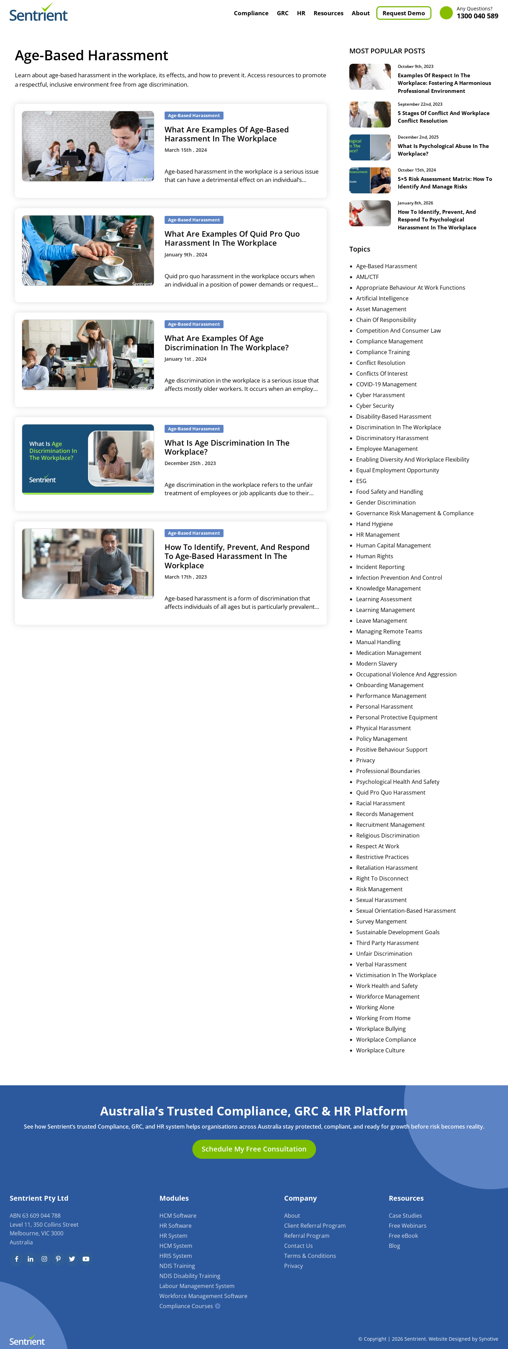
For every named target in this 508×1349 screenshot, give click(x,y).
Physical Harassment (383, 735)
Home (222, 12)
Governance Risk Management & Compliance (415, 521)
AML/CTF (367, 284)
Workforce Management (388, 1004)
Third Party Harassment (387, 950)
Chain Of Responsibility (386, 327)
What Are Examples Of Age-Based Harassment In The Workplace (227, 133)
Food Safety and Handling (389, 499)
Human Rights (374, 564)
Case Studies (405, 1215)
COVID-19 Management (386, 392)
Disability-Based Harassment (393, 424)
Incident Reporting (380, 574)
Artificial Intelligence (382, 306)
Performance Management (391, 703)
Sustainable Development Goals (398, 940)
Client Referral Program (315, 1225)
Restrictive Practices (382, 864)
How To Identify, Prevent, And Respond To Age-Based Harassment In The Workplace (237, 556)
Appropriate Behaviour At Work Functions (410, 295)
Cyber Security (375, 413)
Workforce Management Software (203, 1296)
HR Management (378, 542)
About (361, 13)
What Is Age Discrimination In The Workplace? (227, 447)
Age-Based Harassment (386, 274)
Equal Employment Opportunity (397, 478)
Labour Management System (197, 1286)
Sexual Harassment (381, 907)
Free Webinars (408, 1225)
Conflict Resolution (380, 370)
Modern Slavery (376, 671)
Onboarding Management (390, 693)
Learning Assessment (384, 607)
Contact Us (298, 1246)
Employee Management (387, 456)
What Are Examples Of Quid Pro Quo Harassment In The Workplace (232, 238)
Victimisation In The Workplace (396, 983)
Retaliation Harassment (387, 875)
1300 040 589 (477, 13)
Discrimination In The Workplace (398, 435)
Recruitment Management (390, 832)
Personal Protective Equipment (397, 725)
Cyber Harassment (380, 402)
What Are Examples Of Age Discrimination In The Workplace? (227, 342)
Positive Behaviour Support (392, 757)
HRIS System (175, 1256)
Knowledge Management (388, 596)
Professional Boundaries (388, 778)
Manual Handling (378, 650)
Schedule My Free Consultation (254, 1149)
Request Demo (404, 13)
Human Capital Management (393, 553)
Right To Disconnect (382, 886)
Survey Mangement (381, 929)
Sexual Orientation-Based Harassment (406, 918)
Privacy (365, 768)
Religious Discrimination (388, 843)
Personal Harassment (384, 714)
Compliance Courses (186, 1306)
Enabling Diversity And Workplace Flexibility (412, 467)
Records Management (385, 821)
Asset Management (381, 317)
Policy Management (382, 746)
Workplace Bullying (381, 1036)
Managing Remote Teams (389, 639)
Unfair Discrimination (384, 961)
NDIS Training (177, 1266)
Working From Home (383, 1026)
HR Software (175, 1225)
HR (301, 13)
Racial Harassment (380, 811)
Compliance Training (383, 359)
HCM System (175, 1246)
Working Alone (375, 1015)
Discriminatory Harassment (392, 445)
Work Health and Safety (387, 993)
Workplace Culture (380, 1058)
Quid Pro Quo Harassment (391, 800)
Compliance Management (389, 349)
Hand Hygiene (374, 531)
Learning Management (385, 617)
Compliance (251, 13)
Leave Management (381, 628)
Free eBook (403, 1235)
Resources (328, 13)
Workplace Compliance (386, 1047)
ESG (361, 488)
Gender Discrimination (386, 510)
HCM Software (177, 1215)
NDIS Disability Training (189, 1276)
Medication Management (388, 660)
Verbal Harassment (381, 972)
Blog (394, 1246)
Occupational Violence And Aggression (406, 682)
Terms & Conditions (310, 1256)
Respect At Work (377, 854)
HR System (173, 1235)
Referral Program (307, 1235)
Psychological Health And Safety (397, 789)
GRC (283, 13)
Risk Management (379, 897)
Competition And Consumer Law (398, 338)
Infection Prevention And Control (399, 585)
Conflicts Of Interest (382, 381)
